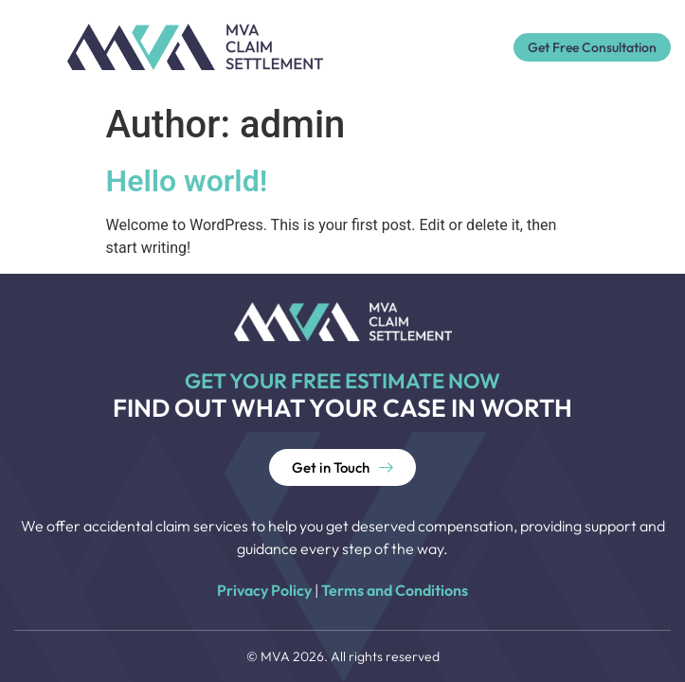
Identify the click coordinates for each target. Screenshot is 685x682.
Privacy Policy (264, 590)
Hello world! (187, 181)
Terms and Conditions (394, 590)
